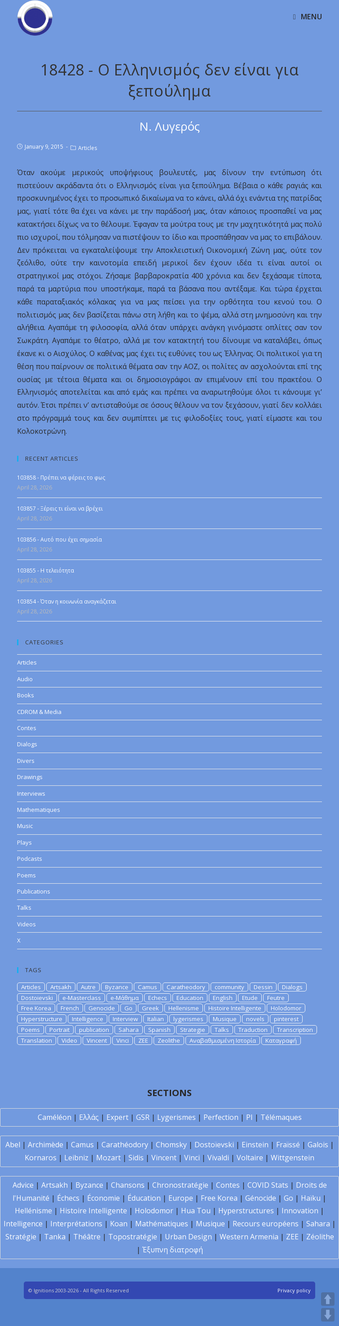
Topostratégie (132, 1237)
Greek (150, 1008)
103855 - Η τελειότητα (45, 570)
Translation (36, 1040)
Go (128, 1008)
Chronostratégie (180, 1185)
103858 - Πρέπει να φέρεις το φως (61, 477)
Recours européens (266, 1224)
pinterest (286, 1019)
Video (69, 1040)
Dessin (263, 987)
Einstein (255, 1145)
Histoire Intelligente (234, 1008)
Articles (87, 148)
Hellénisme (33, 1211)
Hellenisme (183, 1008)
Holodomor (286, 1008)
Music (25, 826)
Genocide (101, 1008)
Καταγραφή (281, 1040)
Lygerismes (176, 1117)
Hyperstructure (41, 1019)
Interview (125, 1019)
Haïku (311, 1198)
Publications (33, 891)
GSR (143, 1117)
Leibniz (76, 1158)
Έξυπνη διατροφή (172, 1250)
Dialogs (27, 744)
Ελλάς (89, 1117)
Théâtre (87, 1237)
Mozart (108, 1158)
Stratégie (20, 1237)
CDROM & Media (39, 712)
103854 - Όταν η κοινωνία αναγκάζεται (66, 601)
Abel (12, 1145)
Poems (26, 875)
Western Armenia (249, 1237)
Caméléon (54, 1117)
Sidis (136, 1158)
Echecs (157, 998)
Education (189, 998)
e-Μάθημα (124, 998)
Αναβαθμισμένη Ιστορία (222, 1040)
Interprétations (76, 1224)
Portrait (59, 1030)
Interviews (31, 793)
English (223, 998)
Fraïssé (288, 1145)
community (229, 987)
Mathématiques (161, 1224)
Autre (88, 987)
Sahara (129, 1030)
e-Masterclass (81, 998)
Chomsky (171, 1145)
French (70, 1008)
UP (328, 1299)
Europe (180, 1198)
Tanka (55, 1237)
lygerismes (188, 1019)
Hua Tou (196, 1211)
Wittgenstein (292, 1158)
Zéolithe (320, 1237)
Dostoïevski (214, 1145)
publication (94, 1030)
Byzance (116, 987)
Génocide (260, 1198)
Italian (155, 1019)
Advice (23, 1185)
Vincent (97, 1040)
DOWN (328, 1315)
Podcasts (29, 859)
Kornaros (41, 1158)
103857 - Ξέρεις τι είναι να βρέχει (60, 508)
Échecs (68, 1198)
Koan (119, 1224)
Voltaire (250, 1158)
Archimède (45, 1145)
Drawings (30, 777)
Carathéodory (124, 1145)
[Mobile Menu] (307, 17)
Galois (318, 1145)
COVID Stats (267, 1185)
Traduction (253, 1030)
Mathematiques (38, 810)
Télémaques (281, 1117)
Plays (24, 842)
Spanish (159, 1030)
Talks (24, 907)
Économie (103, 1198)
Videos (26, 924)
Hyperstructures (246, 1211)
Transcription (295, 1030)
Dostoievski (37, 998)
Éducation (144, 1198)
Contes (26, 728)
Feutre (276, 998)
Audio (25, 679)
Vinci (122, 1040)
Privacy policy (294, 1290)
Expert (117, 1117)
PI (249, 1117)
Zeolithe (169, 1040)
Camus (147, 987)
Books (25, 695)
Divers (26, 761)
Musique (225, 1019)
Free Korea (36, 1008)
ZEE (143, 1040)
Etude (250, 998)
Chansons (128, 1185)
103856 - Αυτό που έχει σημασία (59, 539)
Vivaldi (218, 1158)
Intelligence (87, 1019)
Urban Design (188, 1237)
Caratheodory (186, 987)
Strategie (192, 1030)
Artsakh (60, 987)
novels (255, 1019)
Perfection (220, 1117)
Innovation (300, 1211)
